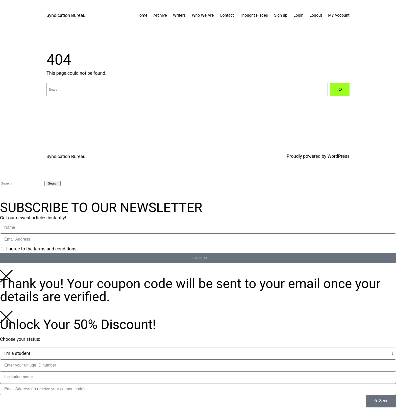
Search (53, 183)
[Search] (340, 89)
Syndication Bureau (65, 15)
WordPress (339, 156)
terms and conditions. (56, 248)
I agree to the (42, 248)
